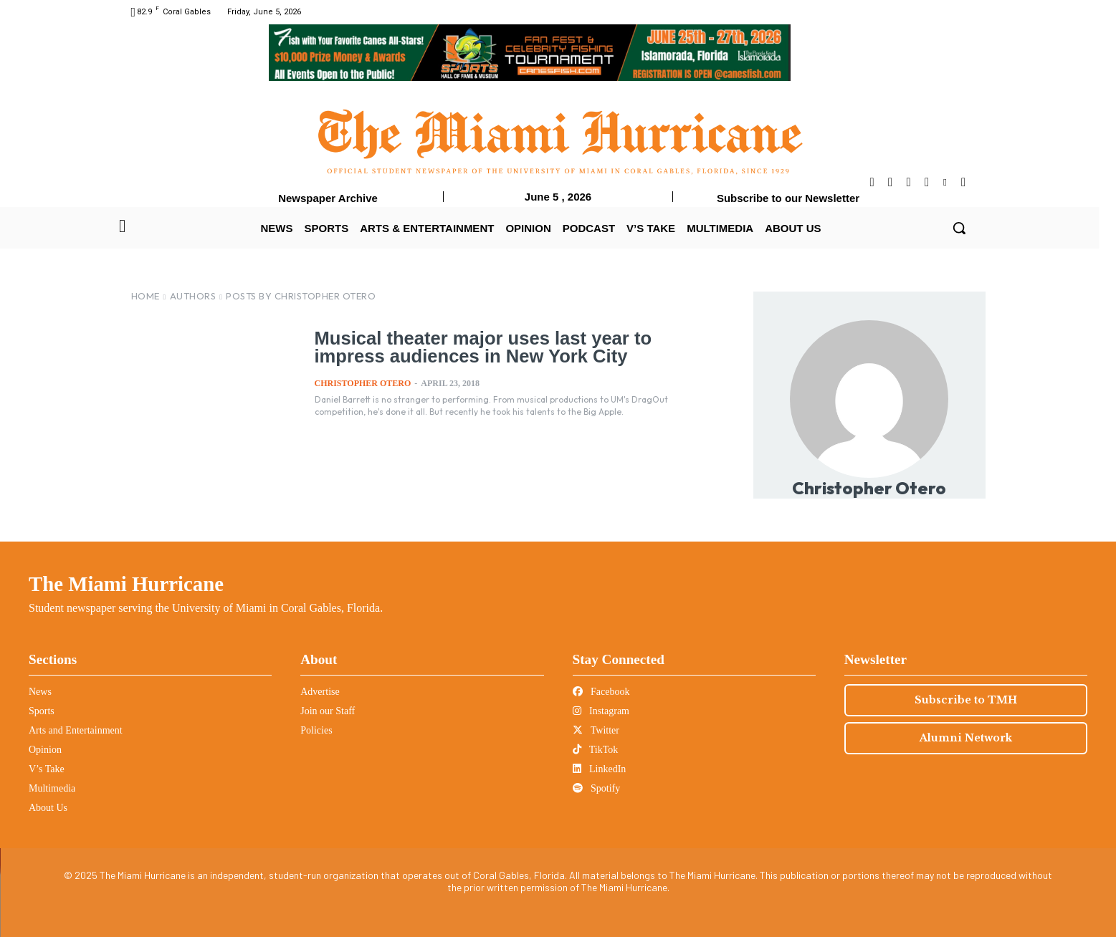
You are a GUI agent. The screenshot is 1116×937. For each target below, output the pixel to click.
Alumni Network (966, 737)
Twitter (596, 730)
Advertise (319, 691)
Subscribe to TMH (966, 699)
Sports (41, 711)
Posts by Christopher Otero (301, 296)
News (40, 691)
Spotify (597, 788)
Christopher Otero (363, 383)
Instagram (601, 711)
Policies (316, 730)
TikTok (596, 749)
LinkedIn (599, 769)
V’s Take (47, 769)
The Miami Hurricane (126, 583)
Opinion (45, 749)
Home (145, 296)
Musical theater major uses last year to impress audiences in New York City (516, 347)
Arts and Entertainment (76, 730)
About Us (48, 807)
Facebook (601, 691)
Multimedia (52, 788)
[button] (959, 228)
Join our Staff (327, 711)
